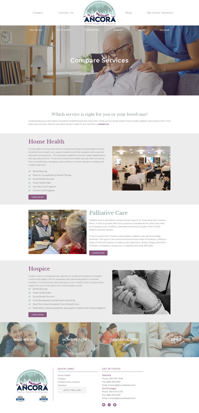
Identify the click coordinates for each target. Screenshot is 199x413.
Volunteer (165, 30)
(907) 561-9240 (116, 378)
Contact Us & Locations (69, 382)
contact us (103, 124)
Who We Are (35, 30)
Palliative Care (92, 30)
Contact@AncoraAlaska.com (122, 385)
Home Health (63, 30)
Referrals (140, 30)
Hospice (118, 30)
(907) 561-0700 (116, 391)
